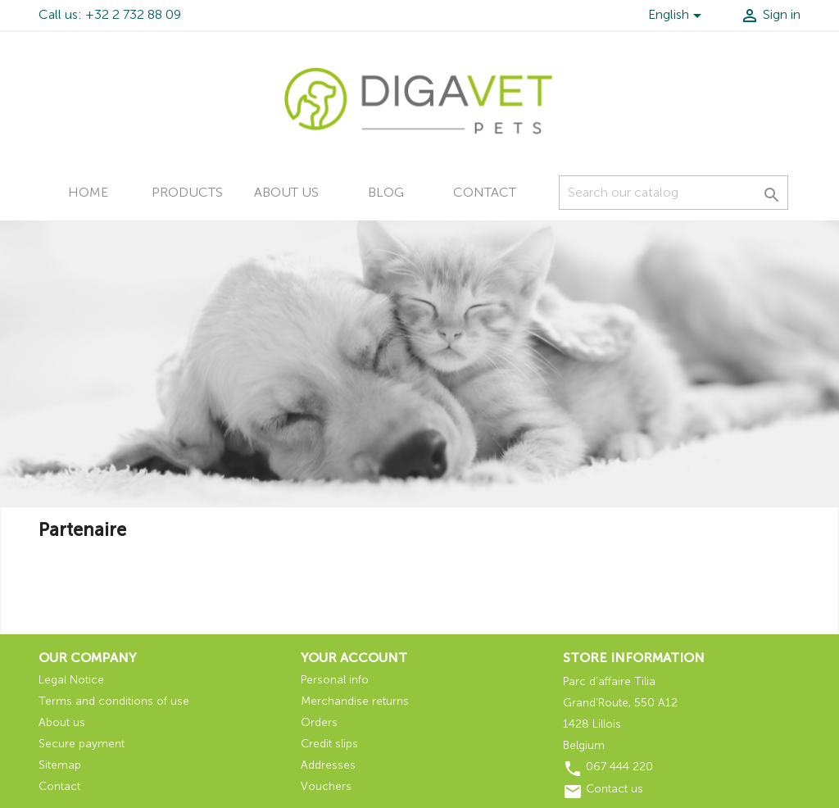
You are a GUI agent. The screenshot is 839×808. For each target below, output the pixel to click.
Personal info (335, 680)
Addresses (328, 765)
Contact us (614, 789)
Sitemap (60, 765)
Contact (484, 192)
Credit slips (329, 744)
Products (187, 192)
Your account (354, 657)
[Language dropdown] (677, 17)
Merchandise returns (355, 701)
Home (88, 192)
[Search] (673, 192)
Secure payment (82, 744)
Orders (319, 722)
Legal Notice (71, 680)
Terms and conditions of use (114, 701)
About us (286, 192)
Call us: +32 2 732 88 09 (110, 14)
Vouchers (326, 786)
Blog (386, 192)
